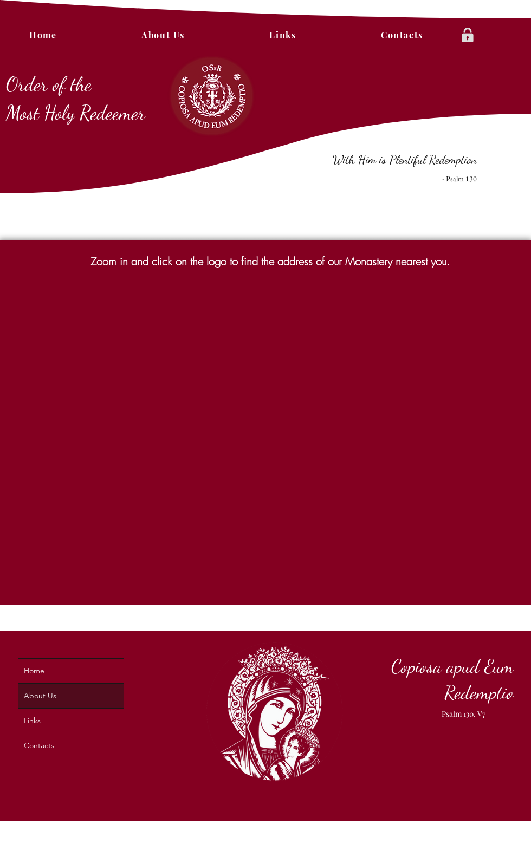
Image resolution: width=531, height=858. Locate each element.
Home (34, 671)
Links (32, 720)
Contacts (39, 745)
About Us (40, 695)
